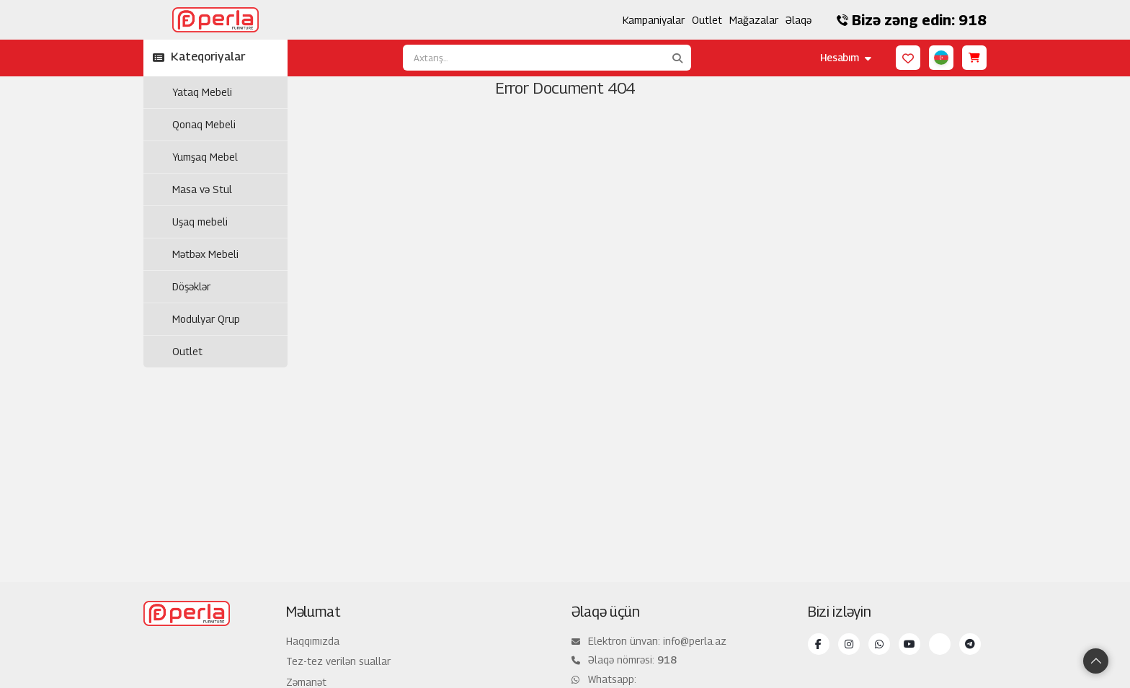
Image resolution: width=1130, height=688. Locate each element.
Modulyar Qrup (206, 319)
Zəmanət (306, 682)
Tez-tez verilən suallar (338, 661)
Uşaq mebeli (200, 221)
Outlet (707, 20)
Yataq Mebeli (202, 92)
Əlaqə (798, 20)
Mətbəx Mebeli (205, 254)
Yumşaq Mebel (205, 157)
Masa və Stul (202, 189)
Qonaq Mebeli (204, 124)
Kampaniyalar (654, 20)
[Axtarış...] (533, 58)
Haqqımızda (312, 641)
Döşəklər (191, 286)
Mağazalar (753, 20)
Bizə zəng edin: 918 (912, 20)
